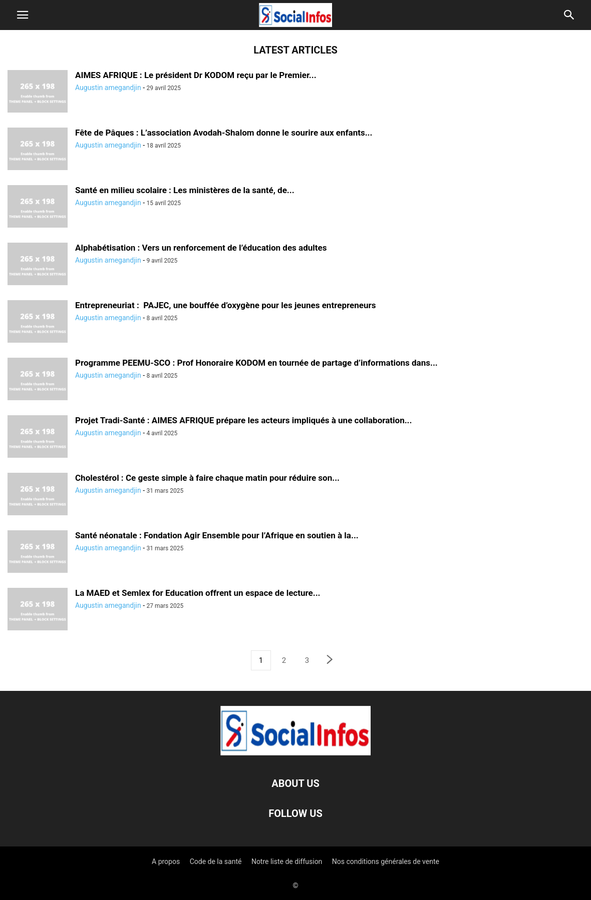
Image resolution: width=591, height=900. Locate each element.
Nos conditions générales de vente (385, 861)
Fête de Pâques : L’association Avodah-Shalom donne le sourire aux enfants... (223, 133)
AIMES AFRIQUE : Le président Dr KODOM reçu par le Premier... (196, 75)
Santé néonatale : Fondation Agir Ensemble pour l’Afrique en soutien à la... (217, 535)
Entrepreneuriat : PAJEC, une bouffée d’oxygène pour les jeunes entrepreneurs (225, 305)
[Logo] (295, 752)
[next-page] (330, 660)
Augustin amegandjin (108, 88)
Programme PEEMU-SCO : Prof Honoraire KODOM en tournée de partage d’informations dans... (256, 363)
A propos (166, 861)
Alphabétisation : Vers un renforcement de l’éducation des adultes (201, 248)
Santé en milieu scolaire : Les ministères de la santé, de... (184, 190)
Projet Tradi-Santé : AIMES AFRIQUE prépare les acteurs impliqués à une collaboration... (243, 420)
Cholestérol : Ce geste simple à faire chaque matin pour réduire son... (207, 478)
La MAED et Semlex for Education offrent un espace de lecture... (198, 593)
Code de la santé (216, 861)
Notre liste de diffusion (286, 861)
